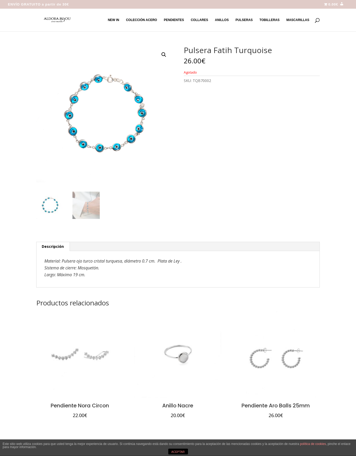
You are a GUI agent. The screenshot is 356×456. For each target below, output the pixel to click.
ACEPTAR (178, 451)
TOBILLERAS (269, 20)
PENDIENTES (174, 20)
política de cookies (313, 444)
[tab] (53, 246)
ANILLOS (222, 20)
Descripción (53, 246)
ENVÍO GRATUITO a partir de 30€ (38, 4)
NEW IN (113, 20)
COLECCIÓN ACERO (141, 20)
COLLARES (199, 20)
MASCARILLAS (297, 20)
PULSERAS (244, 20)
